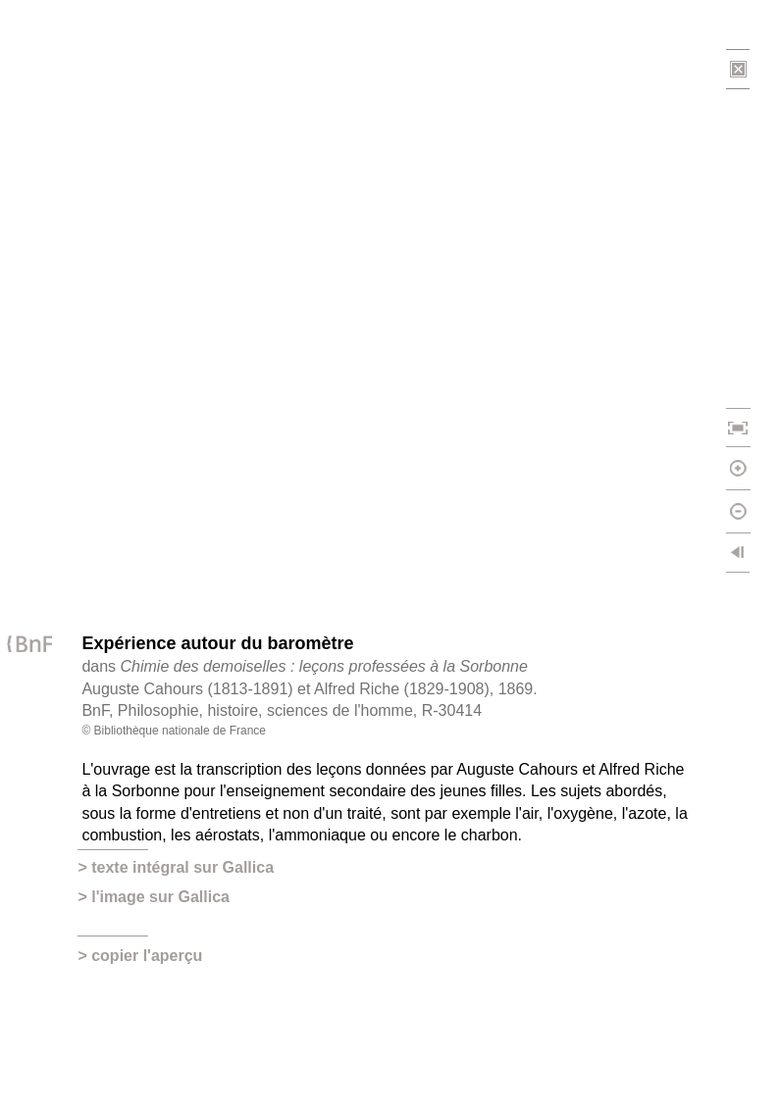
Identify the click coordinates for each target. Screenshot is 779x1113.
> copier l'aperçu (140, 955)
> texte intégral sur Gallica (176, 867)
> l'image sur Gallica (154, 896)
